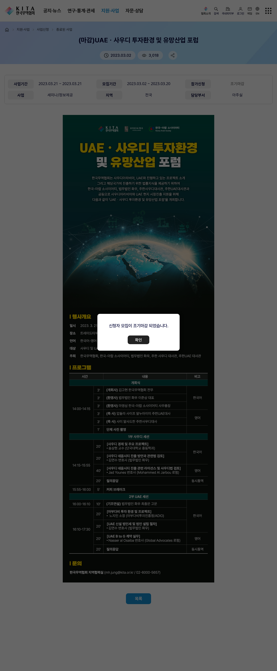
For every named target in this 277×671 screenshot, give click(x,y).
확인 (138, 340)
